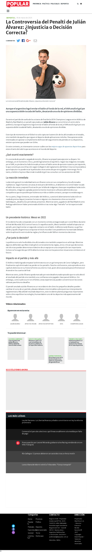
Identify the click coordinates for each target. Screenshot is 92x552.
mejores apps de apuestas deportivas (66, 146)
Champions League (76, 324)
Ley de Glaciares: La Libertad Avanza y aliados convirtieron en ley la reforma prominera (52, 421)
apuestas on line (30, 324)
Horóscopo (40, 536)
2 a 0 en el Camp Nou (15, 339)
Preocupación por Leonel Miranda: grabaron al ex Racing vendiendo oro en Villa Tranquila (52, 443)
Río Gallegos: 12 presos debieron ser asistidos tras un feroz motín (48, 453)
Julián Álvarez (15, 324)
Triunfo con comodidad (77, 339)
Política (46, 4)
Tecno (38, 533)
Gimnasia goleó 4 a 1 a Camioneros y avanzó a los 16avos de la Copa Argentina (76, 343)
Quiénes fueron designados (58, 356)
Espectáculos (32, 530)
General (30, 533)
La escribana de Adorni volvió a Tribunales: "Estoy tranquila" (46, 465)
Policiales (55, 4)
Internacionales (41, 530)
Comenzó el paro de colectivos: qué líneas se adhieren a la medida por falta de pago (52, 432)
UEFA (61, 324)
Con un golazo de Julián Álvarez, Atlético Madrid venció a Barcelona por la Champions (15, 344)
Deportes (65, 4)
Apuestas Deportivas (46, 324)
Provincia (37, 4)
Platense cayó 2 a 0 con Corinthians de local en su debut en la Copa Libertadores (36, 343)
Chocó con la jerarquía (37, 339)
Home (30, 519)
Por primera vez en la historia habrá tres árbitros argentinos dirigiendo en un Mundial (56, 361)
